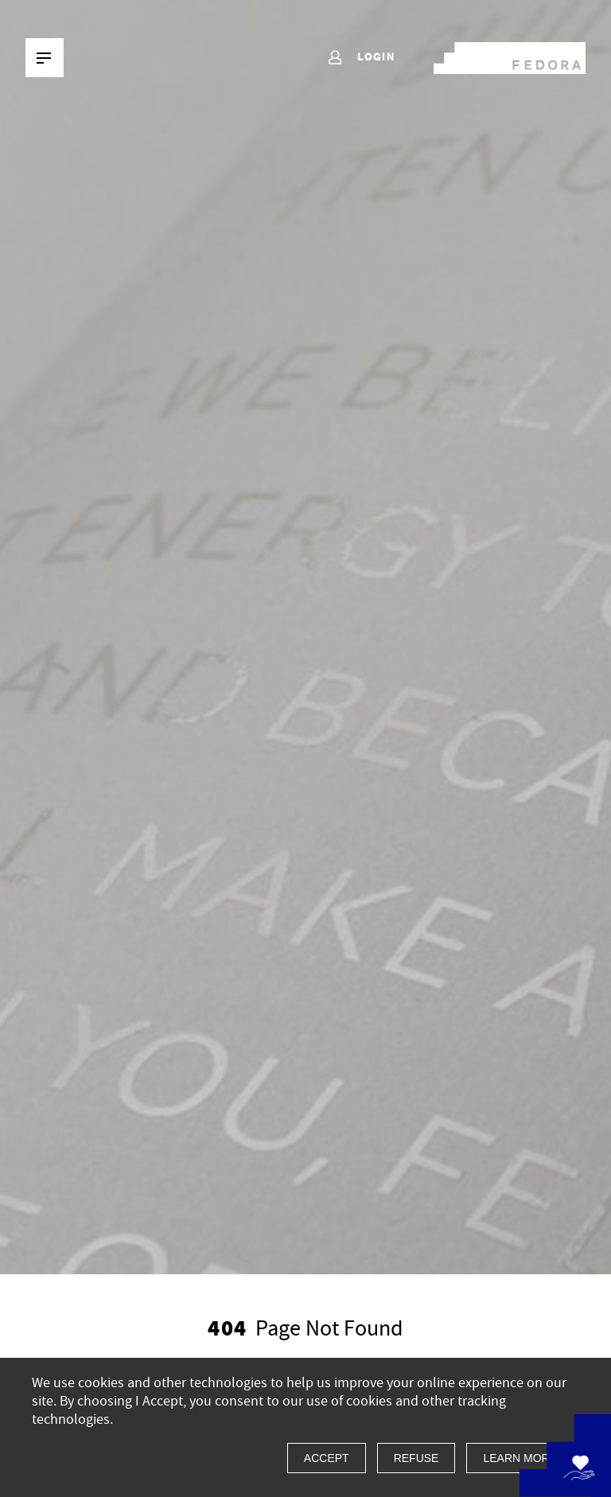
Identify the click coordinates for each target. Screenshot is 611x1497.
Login (360, 58)
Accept (326, 1458)
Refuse (416, 1458)
